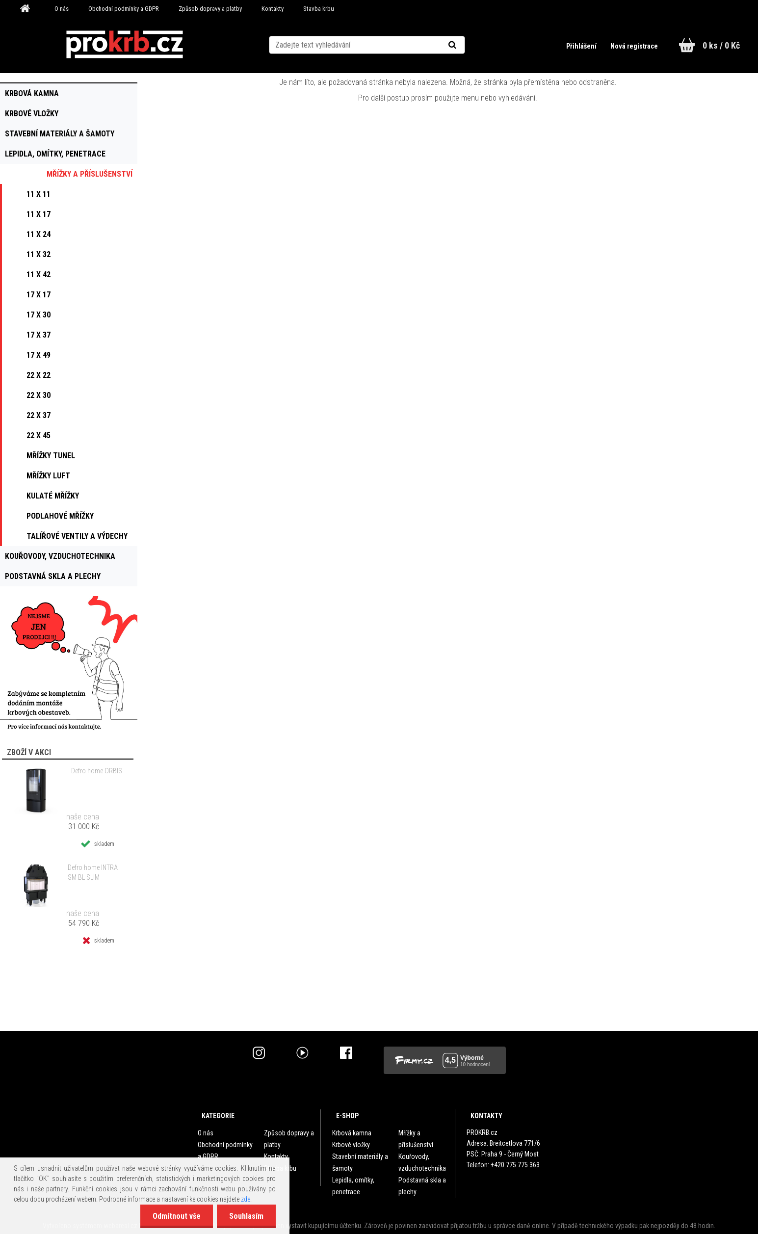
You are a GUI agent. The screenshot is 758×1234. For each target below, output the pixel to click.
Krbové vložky (351, 1145)
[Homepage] (28, 9)
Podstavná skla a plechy (422, 1186)
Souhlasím (246, 1216)
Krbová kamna (351, 1133)
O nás (61, 8)
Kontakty (272, 8)
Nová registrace (634, 46)
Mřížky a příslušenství (415, 1139)
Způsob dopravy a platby (210, 8)
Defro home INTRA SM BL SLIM (93, 872)
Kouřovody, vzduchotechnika (422, 1162)
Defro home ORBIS (96, 771)
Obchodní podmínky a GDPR (123, 8)
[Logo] (124, 44)
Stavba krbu (318, 8)
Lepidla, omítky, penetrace (353, 1186)
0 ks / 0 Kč (721, 45)
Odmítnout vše (177, 1216)
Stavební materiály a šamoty (360, 1162)
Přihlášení (582, 46)
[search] (464, 45)
